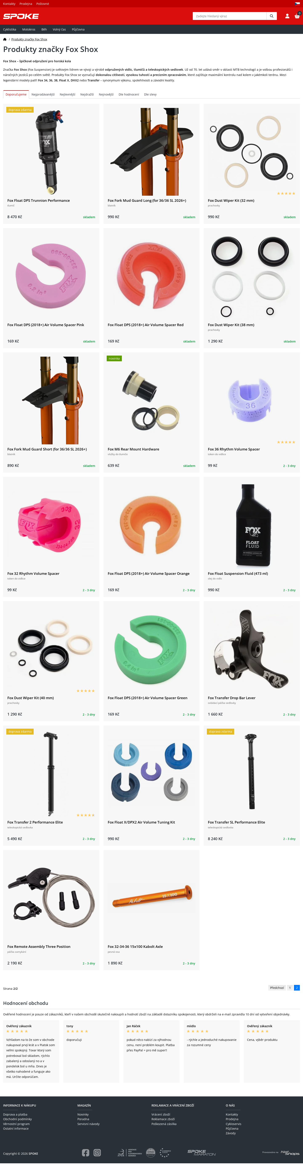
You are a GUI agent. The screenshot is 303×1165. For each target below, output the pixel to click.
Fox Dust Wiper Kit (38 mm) (231, 326)
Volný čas (59, 31)
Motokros (28, 31)
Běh (44, 31)
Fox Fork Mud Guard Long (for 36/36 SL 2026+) (147, 201)
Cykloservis (233, 1125)
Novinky (83, 1116)
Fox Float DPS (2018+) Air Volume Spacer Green (147, 699)
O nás (230, 1107)
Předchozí (277, 989)
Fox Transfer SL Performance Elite (236, 823)
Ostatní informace (16, 1130)
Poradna (83, 1121)
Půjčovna (78, 31)
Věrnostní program (16, 1125)
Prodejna (26, 4)
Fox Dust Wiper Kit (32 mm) (231, 201)
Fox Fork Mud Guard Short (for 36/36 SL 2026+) (47, 450)
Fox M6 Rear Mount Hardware (133, 450)
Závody (231, 1135)
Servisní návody (88, 1125)
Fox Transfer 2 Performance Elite (35, 823)
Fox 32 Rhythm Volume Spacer (33, 575)
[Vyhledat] (271, 17)
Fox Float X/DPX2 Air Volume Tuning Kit (141, 823)
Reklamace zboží (163, 1121)
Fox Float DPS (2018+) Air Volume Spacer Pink (45, 326)
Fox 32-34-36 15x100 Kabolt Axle (135, 948)
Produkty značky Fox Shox (29, 41)
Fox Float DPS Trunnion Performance (38, 201)
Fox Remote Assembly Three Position (38, 948)
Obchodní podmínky (17, 1121)
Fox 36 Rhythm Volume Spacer (234, 450)
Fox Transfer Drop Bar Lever (231, 699)
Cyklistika (9, 31)
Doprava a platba (15, 1116)
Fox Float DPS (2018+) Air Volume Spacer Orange (149, 575)
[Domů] (5, 41)
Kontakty (9, 4)
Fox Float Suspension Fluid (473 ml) (238, 575)
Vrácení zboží (161, 1116)
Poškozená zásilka (164, 1125)
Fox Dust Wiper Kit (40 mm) (30, 699)
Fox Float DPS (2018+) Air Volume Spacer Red (146, 326)
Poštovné (42, 4)
